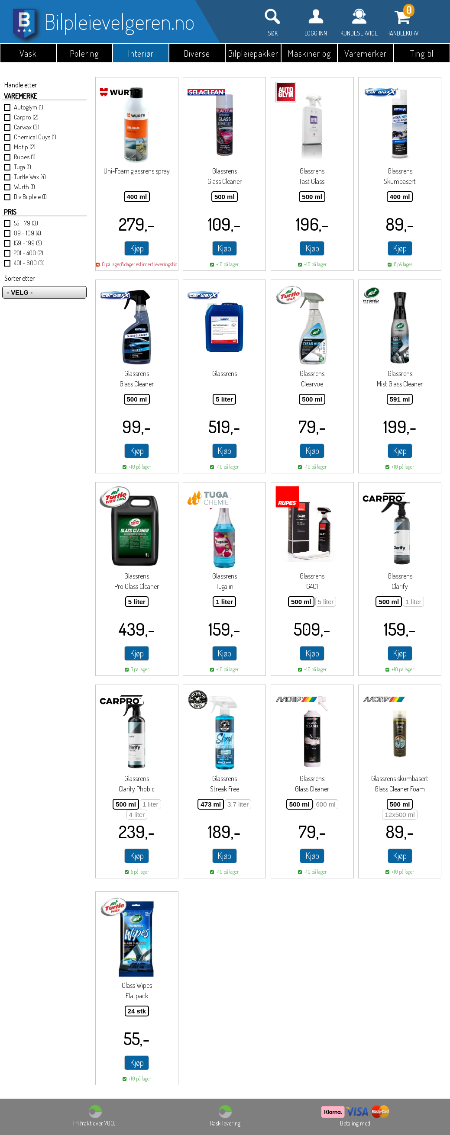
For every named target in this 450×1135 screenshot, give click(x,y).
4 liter (137, 814)
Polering (84, 53)
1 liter (224, 601)
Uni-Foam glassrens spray (137, 171)
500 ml (224, 196)
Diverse (197, 53)
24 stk (137, 1011)
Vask (28, 53)
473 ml (211, 804)
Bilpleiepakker (253, 53)
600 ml (326, 804)
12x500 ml (399, 814)
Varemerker (365, 53)
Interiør (141, 53)
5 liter (224, 399)
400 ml (137, 196)
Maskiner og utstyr (309, 55)
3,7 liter (238, 804)
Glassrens (224, 373)
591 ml (400, 399)
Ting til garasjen (422, 55)
